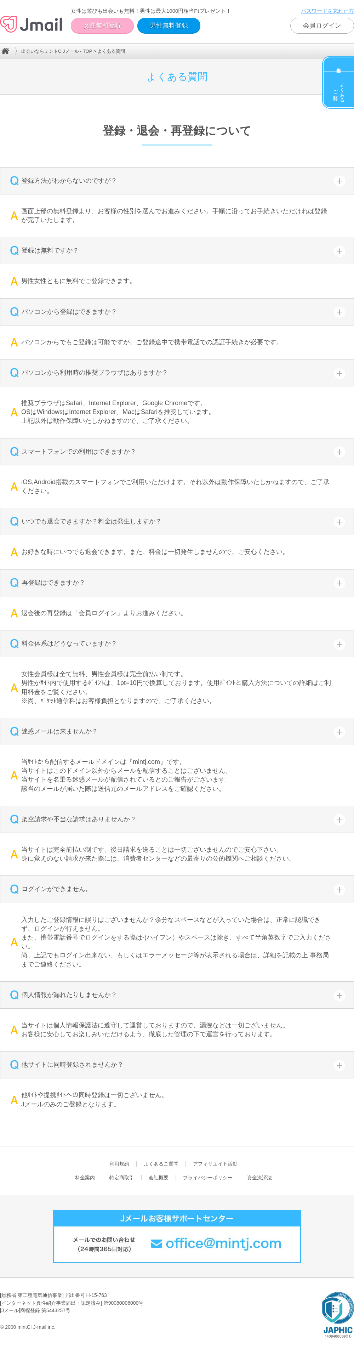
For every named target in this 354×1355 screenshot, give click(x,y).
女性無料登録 (102, 25)
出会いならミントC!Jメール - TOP (56, 51)
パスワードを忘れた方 (327, 11)
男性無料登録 (169, 25)
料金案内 (339, 64)
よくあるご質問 (339, 89)
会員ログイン (322, 25)
